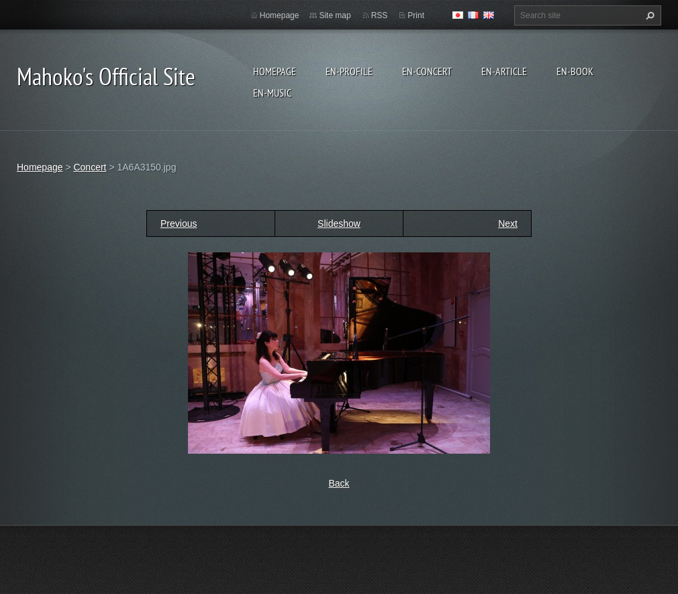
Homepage (274, 71)
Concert (89, 167)
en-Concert (427, 71)
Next (508, 223)
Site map (334, 15)
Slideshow (339, 223)
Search (648, 15)
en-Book (574, 71)
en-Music (272, 92)
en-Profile (349, 71)
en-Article (504, 71)
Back (338, 483)
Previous (178, 223)
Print (415, 15)
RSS (379, 15)
